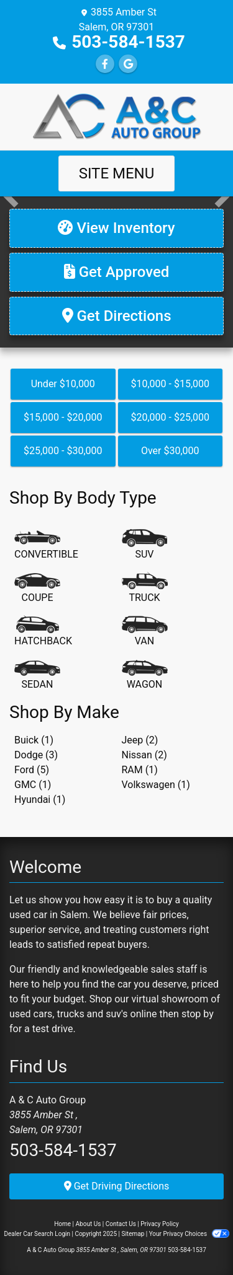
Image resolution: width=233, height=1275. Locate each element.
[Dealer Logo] (117, 116)
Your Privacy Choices (189, 1233)
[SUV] (145, 545)
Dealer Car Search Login (37, 1233)
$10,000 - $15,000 (169, 384)
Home (62, 1223)
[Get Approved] (116, 272)
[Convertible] (46, 545)
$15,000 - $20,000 (63, 417)
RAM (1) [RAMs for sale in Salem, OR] (140, 770)
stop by (197, 1014)
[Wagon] (145, 675)
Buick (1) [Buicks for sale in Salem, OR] (33, 740)
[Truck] (145, 588)
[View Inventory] (116, 228)
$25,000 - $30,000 (63, 451)
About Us (88, 1223)
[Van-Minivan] (145, 632)
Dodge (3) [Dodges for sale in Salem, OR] (36, 755)
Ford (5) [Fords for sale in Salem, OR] (31, 770)
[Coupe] (37, 588)
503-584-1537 (128, 42)
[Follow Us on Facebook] (105, 64)
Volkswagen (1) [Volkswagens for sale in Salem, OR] (156, 785)
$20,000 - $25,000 (169, 417)
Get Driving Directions (117, 1186)
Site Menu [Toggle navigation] (117, 173)
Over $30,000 (170, 451)
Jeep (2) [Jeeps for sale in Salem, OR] (140, 740)
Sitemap (132, 1233)
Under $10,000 (63, 384)
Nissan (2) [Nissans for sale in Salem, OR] (144, 755)
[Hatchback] (43, 632)
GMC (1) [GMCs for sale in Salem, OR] (32, 785)
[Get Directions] (116, 316)
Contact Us (121, 1223)
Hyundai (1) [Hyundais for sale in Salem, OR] (39, 799)
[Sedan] (37, 675)
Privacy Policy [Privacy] (159, 1223)
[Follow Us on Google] (128, 64)
